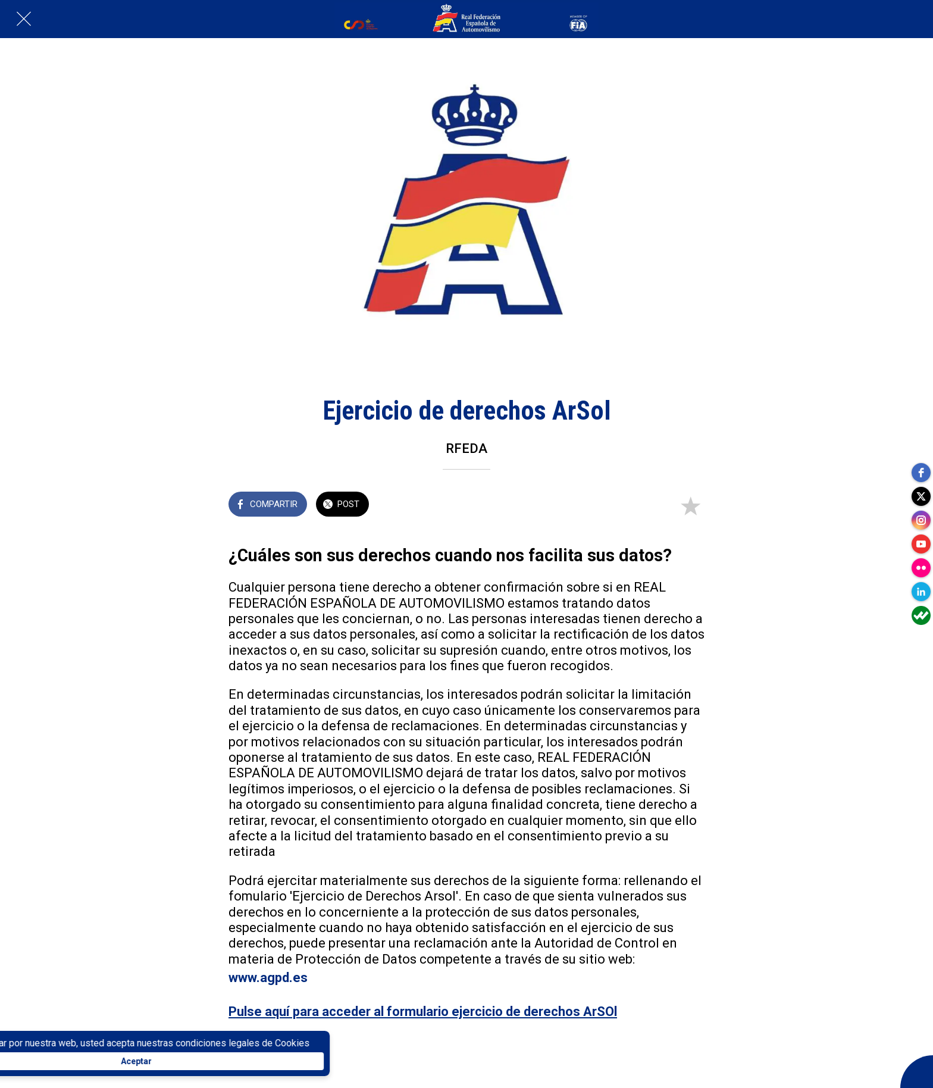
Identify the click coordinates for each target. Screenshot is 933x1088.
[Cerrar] (24, 19)
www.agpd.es (268, 977)
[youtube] (921, 544)
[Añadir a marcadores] (690, 505)
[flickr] (921, 567)
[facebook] (921, 472)
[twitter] (921, 496)
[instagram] (921, 520)
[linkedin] (921, 591)
